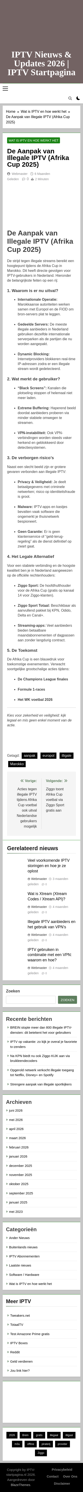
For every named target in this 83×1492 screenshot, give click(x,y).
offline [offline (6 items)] (30, 1444)
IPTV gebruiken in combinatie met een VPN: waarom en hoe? (50, 954)
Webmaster (19, 174)
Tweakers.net (20, 1315)
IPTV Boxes (19, 1343)
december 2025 (20, 1166)
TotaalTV (16, 1324)
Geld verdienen (21, 1361)
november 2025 (20, 1175)
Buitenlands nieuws (23, 1247)
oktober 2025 (18, 1184)
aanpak (29, 755)
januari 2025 (18, 1202)
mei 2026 (16, 1120)
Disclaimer (62, 1483)
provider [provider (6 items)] (62, 1444)
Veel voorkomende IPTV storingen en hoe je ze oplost (49, 865)
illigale (66, 755)
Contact (53, 1476)
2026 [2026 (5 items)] (12, 1435)
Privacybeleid (62, 1469)
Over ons (70, 1476)
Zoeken (13, 991)
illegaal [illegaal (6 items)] (54, 1435)
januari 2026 (18, 1156)
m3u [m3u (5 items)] (17, 1444)
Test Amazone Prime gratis (30, 1334)
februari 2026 (19, 1147)
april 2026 (16, 1129)
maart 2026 (17, 1138)
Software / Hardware (24, 1275)
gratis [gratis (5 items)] (39, 1435)
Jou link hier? (20, 1370)
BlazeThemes (20, 1485)
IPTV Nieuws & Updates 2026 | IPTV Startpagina (41, 63)
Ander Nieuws (19, 1238)
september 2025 (21, 1193)
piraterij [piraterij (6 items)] (46, 1444)
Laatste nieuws (20, 1265)
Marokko (17, 764)
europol (48, 755)
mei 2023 (16, 1211)
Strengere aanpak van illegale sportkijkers (41, 1084)
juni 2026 (16, 1110)
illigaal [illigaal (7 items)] (69, 1435)
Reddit (15, 1352)
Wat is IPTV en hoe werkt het (33, 140)
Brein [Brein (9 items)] (25, 1435)
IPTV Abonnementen (24, 1256)
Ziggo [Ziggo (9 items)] (41, 1452)
